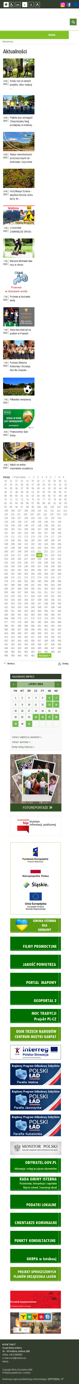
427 (39, 640)
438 (52, 644)
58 (5, 496)
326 (26, 600)
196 (59, 544)
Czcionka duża (37, 4)
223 (59, 555)
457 (59, 652)
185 (46, 540)
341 (6, 607)
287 (6, 585)
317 (26, 596)
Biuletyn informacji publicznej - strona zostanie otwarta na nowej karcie (35, 816)
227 (26, 559)
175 (39, 536)
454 (39, 652)
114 (65, 510)
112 (52, 510)
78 (49, 499)
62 (27, 496)
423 (13, 640)
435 (32, 644)
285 (52, 581)
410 (46, 633)
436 (39, 644)
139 (39, 522)
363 (32, 614)
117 (19, 514)
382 (39, 622)
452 (26, 652)
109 (32, 510)
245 (26, 566)
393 (52, 626)
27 (33, 484)
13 (21, 481)
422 (6, 640)
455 (46, 652)
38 (27, 488)
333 (13, 603)
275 (46, 577)
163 (19, 533)
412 (59, 633)
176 (46, 536)
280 (19, 581)
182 (26, 540)
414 (13, 637)
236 (26, 562)
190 (19, 544)
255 (32, 570)
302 (46, 588)
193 (39, 544)
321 (52, 596)
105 (6, 510)
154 (19, 529)
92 (60, 503)
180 (13, 540)
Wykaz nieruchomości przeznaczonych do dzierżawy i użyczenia (21, 158)
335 (26, 603)
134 (6, 522)
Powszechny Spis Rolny (19, 433)
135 (13, 522)
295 (59, 585)
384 (52, 622)
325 (19, 600)
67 (54, 496)
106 (13, 510)
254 (26, 570)
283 (39, 581)
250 (59, 566)
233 (6, 562)
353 (26, 611)
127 (19, 518)
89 (43, 503)
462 (32, 655)
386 (6, 626)
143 (6, 525)
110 (39, 510)
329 (46, 600)
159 (52, 529)
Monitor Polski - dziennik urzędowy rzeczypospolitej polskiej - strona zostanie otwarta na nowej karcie (35, 1140)
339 (52, 603)
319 (39, 596)
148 (39, 525)
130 (39, 518)
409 (39, 633)
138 (32, 522)
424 (19, 640)
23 (11, 484)
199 (19, 548)
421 (59, 637)
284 (46, 581)
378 (13, 622)
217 (19, 555)
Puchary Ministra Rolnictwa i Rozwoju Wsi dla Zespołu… (20, 366)
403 (59, 629)
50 (27, 492)
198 (13, 548)
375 (52, 618)
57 (65, 492)
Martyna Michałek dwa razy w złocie (21, 262)
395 (6, 629)
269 (6, 577)
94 (5, 507)
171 (13, 536)
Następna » (44, 655)
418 (39, 637)
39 (33, 488)
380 (26, 622)
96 (16, 507)
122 (52, 514)
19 (54, 481)
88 (38, 503)
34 (5, 488)
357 (52, 611)
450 (13, 652)
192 (32, 544)
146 (26, 525)
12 (16, 481)
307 (19, 592)
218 (26, 555)
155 (26, 529)
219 (32, 555)
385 (59, 622)
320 (46, 596)
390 (32, 626)
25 (22, 484)
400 (39, 629)
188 (6, 544)
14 (27, 481)
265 (39, 574)
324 (13, 600)
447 (52, 648)
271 (19, 577)
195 (52, 544)
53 (43, 492)
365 (46, 614)
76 (38, 499)
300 (32, 588)
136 (19, 522)
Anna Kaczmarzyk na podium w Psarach (20, 331)
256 (39, 570)
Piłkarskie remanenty (20, 399)
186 (52, 540)
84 (16, 503)
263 (26, 574)
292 (39, 585)
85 (22, 503)
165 (32, 533)
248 (46, 566)
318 (32, 596)
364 (39, 614)
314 (6, 596)
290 (26, 585)
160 (59, 529)
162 (13, 533)
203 (46, 548)
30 (49, 484)
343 (19, 607)
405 (13, 633)
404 (6, 633)
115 (6, 514)
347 (46, 607)
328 (39, 600)
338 (46, 603)
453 (32, 652)
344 (26, 607)
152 (6, 529)
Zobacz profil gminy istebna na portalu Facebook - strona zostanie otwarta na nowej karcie (69, 4)
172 (19, 536)
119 (32, 514)
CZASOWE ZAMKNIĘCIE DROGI (20, 229)
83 (11, 503)
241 (59, 562)
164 (26, 533)
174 (32, 536)
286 (59, 581)
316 (19, 596)
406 (19, 633)
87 (33, 503)
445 (39, 648)
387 (13, 626)
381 (32, 622)
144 (13, 525)
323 (6, 600)
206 (6, 551)
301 (39, 588)
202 (39, 548)
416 (26, 637)
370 (19, 618)
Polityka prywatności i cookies (16, 1372)
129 (32, 518)
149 (46, 525)
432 (13, 644)
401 (46, 629)
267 (52, 574)
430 (59, 640)
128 (26, 518)
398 (26, 629)
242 (6, 566)
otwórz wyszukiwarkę (73, 22)
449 (6, 652)
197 (6, 548)
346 (39, 607)
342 (13, 607)
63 (33, 496)
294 (52, 585)
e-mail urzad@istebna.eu (14, 1358)
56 (60, 492)
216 (13, 555)
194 (46, 544)
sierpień (58, 684)
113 (58, 510)
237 (32, 562)
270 (13, 577)
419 (46, 637)
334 (19, 603)
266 (46, 574)
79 (54, 499)
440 (6, 648)
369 (13, 618)
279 (13, 581)
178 (59, 536)
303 (52, 588)
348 (52, 607)
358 (59, 611)
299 (26, 588)
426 (32, 640)
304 (59, 588)
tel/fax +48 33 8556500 (12, 1354)
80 (60, 499)
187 (59, 540)
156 (32, 529)
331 (59, 600)
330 (52, 600)
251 (6, 570)
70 (5, 499)
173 (26, 536)
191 (26, 544)
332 (6, 603)
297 (13, 588)
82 (5, 503)
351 (13, 611)
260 (6, 574)
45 (65, 488)
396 (13, 629)
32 (60, 484)
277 (59, 577)
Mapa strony (18, 4)
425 (26, 640)
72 (16, 499)
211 (39, 551)
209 (26, 551)
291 (32, 585)
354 (32, 611)
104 (65, 507)
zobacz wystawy (21, 741)
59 (11, 496)
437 (46, 644)
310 (39, 592)
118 (25, 514)
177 (52, 536)
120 (38, 514)
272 (26, 577)
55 (54, 492)
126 (13, 518)
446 (46, 648)
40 (38, 488)
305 (6, 592)
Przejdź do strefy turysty (76, 50)
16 (38, 481)
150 (52, 525)
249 (52, 566)
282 (32, 581)
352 (19, 611)
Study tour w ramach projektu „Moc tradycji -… (21, 84)
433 (19, 644)
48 (16, 492)
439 (59, 644)
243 (13, 566)
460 (19, 655)
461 (26, 655)
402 (52, 629)
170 (6, 536)
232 (59, 559)
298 (19, 588)
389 (26, 626)
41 (43, 488)
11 (11, 481)
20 (60, 481)
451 (19, 652)
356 (46, 611)
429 (52, 640)
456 (52, 652)
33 (65, 484)
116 (12, 514)
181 (19, 540)
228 (32, 559)
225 (13, 559)
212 (46, 551)
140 (46, 522)
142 (59, 522)
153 (13, 529)
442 (19, 648)
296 (6, 588)
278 (6, 581)
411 (52, 633)
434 (26, 644)
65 (43, 496)
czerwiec (13, 684)
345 (32, 607)
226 (19, 559)
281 (26, 581)
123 (58, 514)
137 (26, 522)
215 (6, 555)
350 (6, 611)
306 (13, 592)
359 (6, 614)
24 (16, 484)
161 (6, 533)
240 (52, 562)
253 (19, 570)
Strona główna (6, 4)
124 (65, 514)
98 (27, 507)
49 (22, 492)
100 (39, 507)
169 (59, 533)
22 (5, 484)
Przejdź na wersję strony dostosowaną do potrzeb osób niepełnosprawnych (12, 4)
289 (19, 585)
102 (52, 507)
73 (22, 499)
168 (52, 533)
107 (19, 510)
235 (19, 562)
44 (60, 488)
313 (59, 592)
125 (6, 518)
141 (52, 522)
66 (49, 496)
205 (59, 548)
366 (52, 614)
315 (13, 596)
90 (49, 503)
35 (11, 488)
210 (32, 551)
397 (19, 629)
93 (65, 503)
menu (51, 35)
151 (59, 525)
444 (32, 648)
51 (33, 492)
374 (46, 618)
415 (19, 637)
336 (32, 603)
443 (26, 648)
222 (52, 555)
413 (6, 637)
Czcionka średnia (31, 4)
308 (26, 592)
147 (32, 525)
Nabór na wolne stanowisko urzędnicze (21, 466)
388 (19, 626)
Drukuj (65, 663)
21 (65, 481)
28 (38, 484)
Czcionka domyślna (24, 4)
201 (32, 548)
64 (38, 496)
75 (33, 499)
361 (19, 614)
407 (26, 633)
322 (59, 596)
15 (32, 481)
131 (46, 518)
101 (45, 507)
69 (65, 496)
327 (32, 600)
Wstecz (11, 663)
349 (59, 607)
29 (43, 484)
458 (6, 655)
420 (52, 637)
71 (11, 499)
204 (52, 548)
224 (6, 559)
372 (32, 618)
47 (11, 492)
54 (49, 492)
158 (46, 529)
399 (32, 629)
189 (13, 544)
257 (46, 570)
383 (46, 622)
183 (32, 540)
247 (39, 566)
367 (59, 614)
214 (59, 551)
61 (22, 496)
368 (6, 618)
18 (49, 481)
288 (13, 585)
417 (32, 637)
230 (46, 559)
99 (33, 507)
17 (43, 481)
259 (59, 570)
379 (19, 622)
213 (52, 551)
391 (39, 626)
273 (32, 577)
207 (13, 551)
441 (13, 648)
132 (52, 518)
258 (52, 570)
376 (59, 618)
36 (16, 488)
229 (39, 559)
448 (59, 648)
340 (59, 603)
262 (19, 574)
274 (39, 577)
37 (22, 488)
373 (39, 618)
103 (59, 507)
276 (52, 577)
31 (54, 484)
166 (39, 533)
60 (16, 496)
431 (6, 644)
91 (54, 503)
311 (46, 592)
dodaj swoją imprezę (23, 746)
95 (11, 507)
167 (46, 533)
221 (46, 555)
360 (13, 614)
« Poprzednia (19, 477)
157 (39, 529)
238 (39, 562)
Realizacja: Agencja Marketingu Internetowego (24, 1379)
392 (46, 626)
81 (65, 499)
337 (39, 603)
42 (49, 488)
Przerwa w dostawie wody (20, 298)
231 (52, 559)
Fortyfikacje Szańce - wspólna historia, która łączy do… (21, 194)
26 (27, 484)
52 (38, 492)
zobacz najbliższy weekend (27, 737)
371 (26, 618)
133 (59, 518)
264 (32, 574)
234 (13, 562)
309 (32, 592)
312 (52, 592)
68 (60, 496)
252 (13, 570)
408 (32, 633)
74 (27, 499)
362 (26, 614)
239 (46, 562)
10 (5, 481)
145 (19, 525)
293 (46, 585)
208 (19, 551)
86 (27, 503)
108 (26, 510)
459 (13, 655)
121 (45, 514)
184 (39, 540)
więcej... (6, 1361)
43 (54, 488)
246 (32, 566)
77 (43, 499)
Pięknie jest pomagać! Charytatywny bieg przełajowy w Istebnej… (22, 121)
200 (26, 548)
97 (22, 507)
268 (59, 574)
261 (13, 574)
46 (5, 492)
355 (39, 611)
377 (6, 622)
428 (46, 640)
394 (59, 626)
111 (45, 510)
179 (6, 540)
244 (19, 566)
